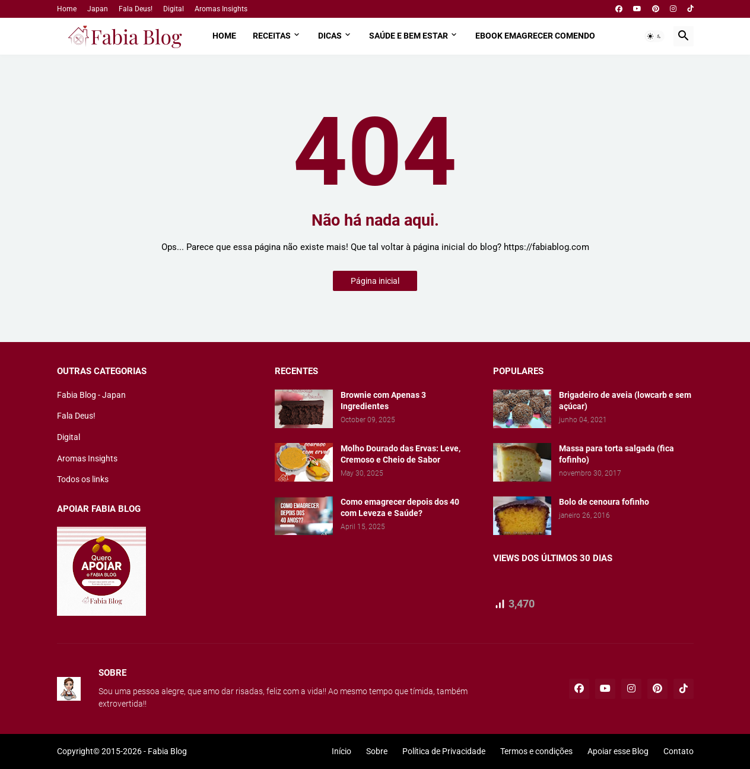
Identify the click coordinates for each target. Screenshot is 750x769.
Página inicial (375, 281)
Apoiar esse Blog (618, 751)
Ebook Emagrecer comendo (535, 35)
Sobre (376, 751)
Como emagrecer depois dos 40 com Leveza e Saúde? (400, 507)
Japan (97, 9)
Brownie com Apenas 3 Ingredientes (383, 400)
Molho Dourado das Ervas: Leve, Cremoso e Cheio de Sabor (400, 454)
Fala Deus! (135, 9)
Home (67, 9)
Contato (678, 751)
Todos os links (83, 479)
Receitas (272, 35)
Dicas (330, 35)
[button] (654, 36)
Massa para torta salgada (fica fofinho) (616, 454)
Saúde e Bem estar (408, 35)
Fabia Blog (167, 751)
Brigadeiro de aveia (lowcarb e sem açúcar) (625, 400)
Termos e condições (536, 751)
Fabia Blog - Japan (91, 395)
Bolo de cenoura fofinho (604, 502)
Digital (173, 9)
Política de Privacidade (443, 751)
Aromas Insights (221, 9)
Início (341, 751)
